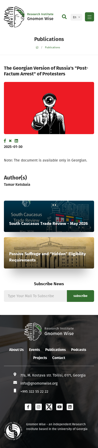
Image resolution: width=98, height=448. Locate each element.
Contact (58, 358)
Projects (40, 358)
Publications (52, 47)
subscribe (80, 296)
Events (34, 350)
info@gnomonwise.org (38, 383)
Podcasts (78, 350)
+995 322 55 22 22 (34, 391)
